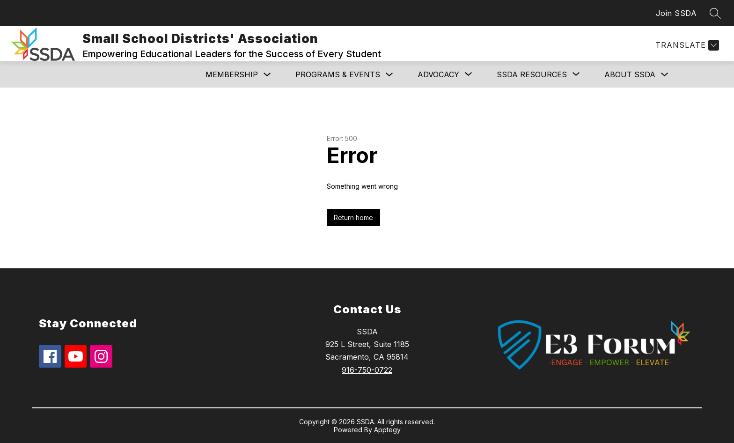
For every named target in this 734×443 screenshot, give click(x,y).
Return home (353, 218)
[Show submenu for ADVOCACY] (438, 74)
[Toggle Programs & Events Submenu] (389, 74)
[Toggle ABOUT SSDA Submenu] (664, 74)
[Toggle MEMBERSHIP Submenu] (267, 74)
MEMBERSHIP (232, 74)
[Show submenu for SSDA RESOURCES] (532, 74)
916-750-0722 (367, 370)
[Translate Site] (686, 45)
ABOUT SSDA (629, 74)
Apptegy (387, 430)
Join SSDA (676, 13)
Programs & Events (337, 74)
